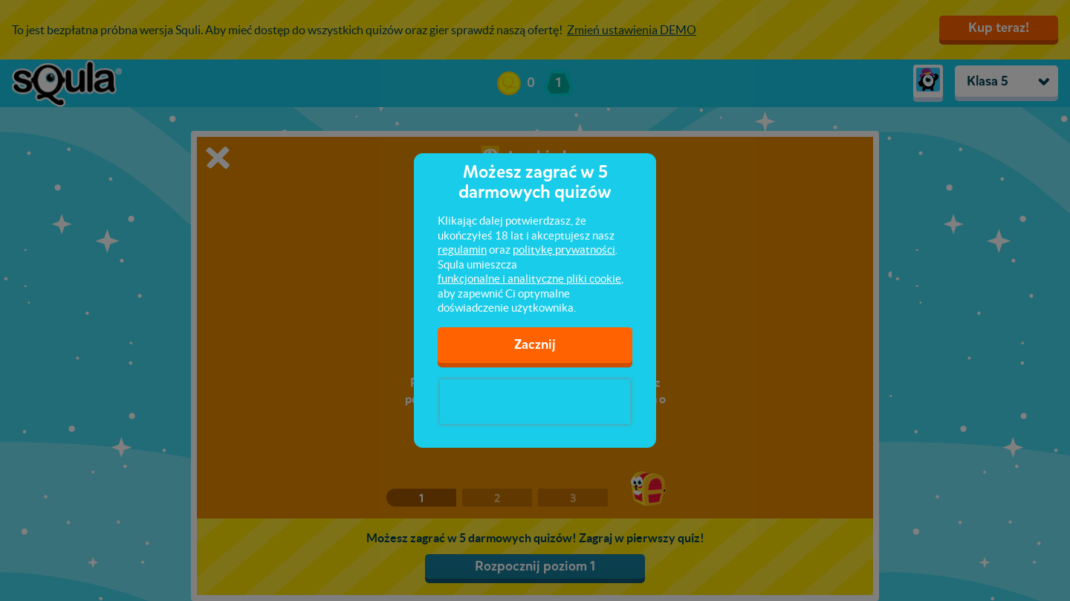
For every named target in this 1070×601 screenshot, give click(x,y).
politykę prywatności (564, 249)
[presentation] (535, 401)
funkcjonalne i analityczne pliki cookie (529, 278)
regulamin (462, 249)
